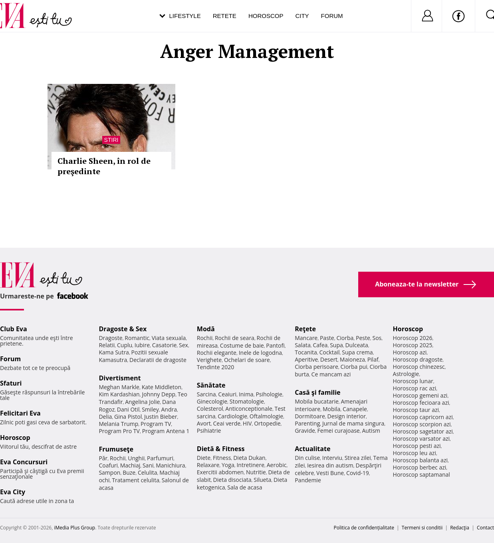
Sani (148, 465)
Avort (204, 423)
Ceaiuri (227, 394)
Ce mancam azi (331, 374)
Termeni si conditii (422, 527)
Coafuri (108, 465)
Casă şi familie (317, 392)
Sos (376, 338)
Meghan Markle (119, 387)
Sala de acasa (244, 487)
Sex (183, 345)
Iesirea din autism (330, 465)
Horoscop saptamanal (421, 474)
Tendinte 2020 (215, 367)
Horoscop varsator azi (421, 438)
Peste (363, 338)
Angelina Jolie (142, 402)
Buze (129, 472)
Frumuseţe (116, 449)
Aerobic (277, 465)
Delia (105, 416)
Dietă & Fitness (221, 448)
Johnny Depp (158, 394)
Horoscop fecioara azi (421, 402)
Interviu (332, 457)
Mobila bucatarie (317, 401)
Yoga (228, 465)
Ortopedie (267, 423)
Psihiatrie (209, 430)
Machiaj (130, 465)
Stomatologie (247, 401)
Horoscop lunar (413, 381)
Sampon (109, 472)
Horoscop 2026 (412, 338)
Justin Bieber (160, 416)
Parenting (307, 423)
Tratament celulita (135, 480)
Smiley (150, 409)
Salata (303, 345)
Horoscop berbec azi (419, 467)
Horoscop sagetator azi (423, 431)
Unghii (136, 458)
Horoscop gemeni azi (420, 395)
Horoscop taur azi (416, 410)
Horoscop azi (410, 352)
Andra (169, 409)
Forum (332, 15)
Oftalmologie (266, 416)
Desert (328, 359)
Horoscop (266, 15)
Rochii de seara (234, 338)
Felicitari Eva (20, 413)
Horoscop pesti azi (417, 446)
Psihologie (269, 394)
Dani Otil (128, 409)
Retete (224, 15)
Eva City (12, 491)
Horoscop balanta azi (420, 460)
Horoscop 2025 (412, 345)
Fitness (222, 457)
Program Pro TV (119, 431)
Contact (485, 527)
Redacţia (459, 527)
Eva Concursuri (24, 461)
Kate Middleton (162, 387)
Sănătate (211, 385)
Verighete (209, 360)
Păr (103, 458)
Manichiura (170, 465)
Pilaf (373, 359)
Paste (327, 338)
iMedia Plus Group (74, 527)
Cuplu (124, 345)
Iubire (142, 345)
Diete (203, 457)
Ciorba (344, 338)
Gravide (305, 430)
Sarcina (206, 394)
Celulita (147, 472)
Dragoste (110, 338)
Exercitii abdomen (220, 472)
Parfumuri (160, 458)
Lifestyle (185, 15)
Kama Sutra (114, 352)
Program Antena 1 (166, 431)
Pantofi (275, 345)
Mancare (306, 338)
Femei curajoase (338, 430)
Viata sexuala (169, 338)
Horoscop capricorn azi (423, 417)
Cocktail (329, 352)
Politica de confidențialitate (364, 527)
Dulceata (356, 345)
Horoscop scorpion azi (422, 424)
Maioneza (352, 359)
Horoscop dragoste (418, 359)
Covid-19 (357, 473)
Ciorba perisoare (316, 366)
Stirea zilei (358, 457)
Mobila (331, 409)
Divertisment (120, 378)
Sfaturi (11, 383)
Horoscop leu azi (414, 453)
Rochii (117, 458)
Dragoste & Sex (123, 328)
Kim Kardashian (119, 394)
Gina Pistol (128, 416)
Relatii (107, 345)
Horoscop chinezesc (419, 366)
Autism (371, 430)
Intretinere (250, 465)
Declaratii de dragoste (157, 360)
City (302, 15)
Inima (246, 394)
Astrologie (406, 374)
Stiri (111, 140)
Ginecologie (212, 401)
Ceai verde (227, 423)
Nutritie (256, 472)
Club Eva (13, 328)
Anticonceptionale (248, 408)
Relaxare (208, 465)
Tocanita (306, 352)
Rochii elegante (216, 352)
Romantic (137, 338)
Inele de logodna (260, 352)
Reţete (305, 328)
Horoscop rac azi (414, 388)
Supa (336, 345)
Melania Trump (118, 424)
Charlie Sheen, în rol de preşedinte (104, 166)
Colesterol (210, 408)
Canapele (355, 409)
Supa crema (357, 352)
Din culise (307, 457)
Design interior (346, 416)
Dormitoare (310, 416)
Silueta (262, 479)
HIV (247, 423)
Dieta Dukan (249, 457)
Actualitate (312, 448)
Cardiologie (232, 416)
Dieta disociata (232, 479)
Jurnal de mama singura (353, 423)
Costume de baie (242, 345)
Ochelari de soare (247, 360)
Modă (206, 328)
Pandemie (308, 480)
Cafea (320, 345)
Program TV (156, 424)
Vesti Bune (330, 473)
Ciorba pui (354, 366)
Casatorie (164, 345)
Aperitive (306, 359)
